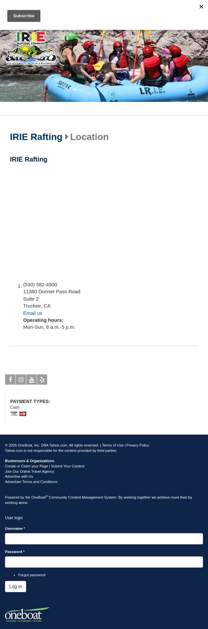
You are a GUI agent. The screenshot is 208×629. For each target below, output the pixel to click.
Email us (32, 313)
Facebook (10, 381)
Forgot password (31, 575)
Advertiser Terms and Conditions (31, 482)
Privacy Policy (138, 445)
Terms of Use (113, 445)
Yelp (42, 381)
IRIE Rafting (36, 137)
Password (15, 552)
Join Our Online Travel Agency (29, 471)
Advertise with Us (19, 476)
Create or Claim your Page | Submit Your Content (44, 466)
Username (15, 528)
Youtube (31, 381)
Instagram (21, 381)
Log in (15, 586)
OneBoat (39, 497)
